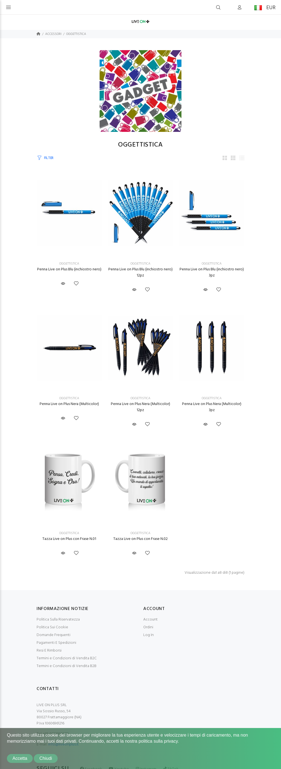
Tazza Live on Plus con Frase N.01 (69, 539)
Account (150, 619)
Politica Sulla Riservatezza (58, 619)
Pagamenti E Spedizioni (56, 643)
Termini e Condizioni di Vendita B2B (66, 666)
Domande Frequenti (53, 635)
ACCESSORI (53, 34)
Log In (148, 635)
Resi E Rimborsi (49, 650)
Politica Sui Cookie (52, 627)
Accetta (19, 758)
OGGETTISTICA (76, 34)
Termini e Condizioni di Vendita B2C (67, 658)
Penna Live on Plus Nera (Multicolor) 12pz (140, 407)
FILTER (48, 158)
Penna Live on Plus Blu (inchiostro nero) (69, 269)
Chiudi (45, 758)
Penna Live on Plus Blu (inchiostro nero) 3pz (212, 272)
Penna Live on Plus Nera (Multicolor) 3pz (211, 407)
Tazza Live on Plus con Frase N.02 (140, 539)
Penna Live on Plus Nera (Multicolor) (69, 404)
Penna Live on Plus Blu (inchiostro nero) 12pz (140, 272)
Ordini (148, 627)
